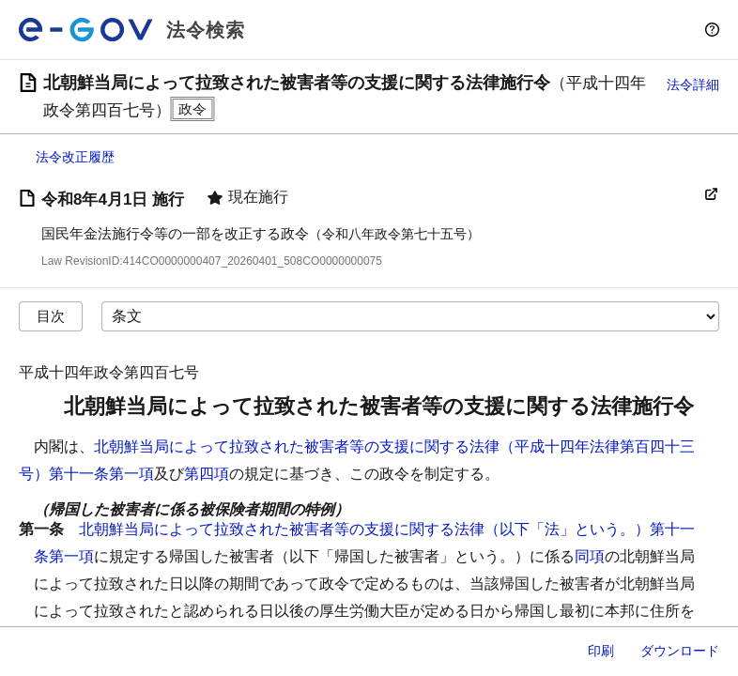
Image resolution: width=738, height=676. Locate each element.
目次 (51, 316)
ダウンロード (679, 650)
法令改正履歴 (75, 156)
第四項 (206, 474)
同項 (590, 556)
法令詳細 (693, 84)
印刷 (601, 650)
